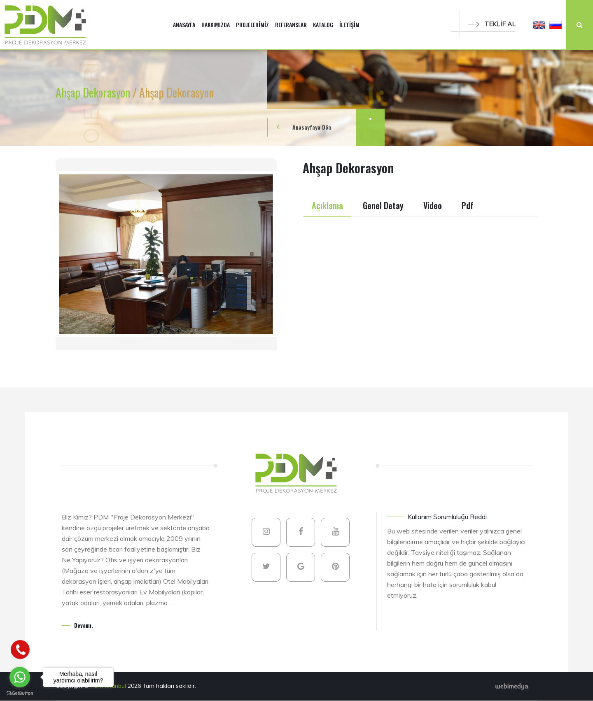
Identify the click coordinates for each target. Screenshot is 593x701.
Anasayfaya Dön (311, 127)
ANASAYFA (184, 24)
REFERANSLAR (291, 24)
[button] (539, 24)
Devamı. (83, 625)
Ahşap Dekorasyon (94, 92)
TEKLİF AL (492, 24)
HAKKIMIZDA (215, 24)
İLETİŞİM (349, 24)
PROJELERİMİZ (252, 24)
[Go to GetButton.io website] (20, 692)
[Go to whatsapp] (19, 677)
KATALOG (323, 24)
